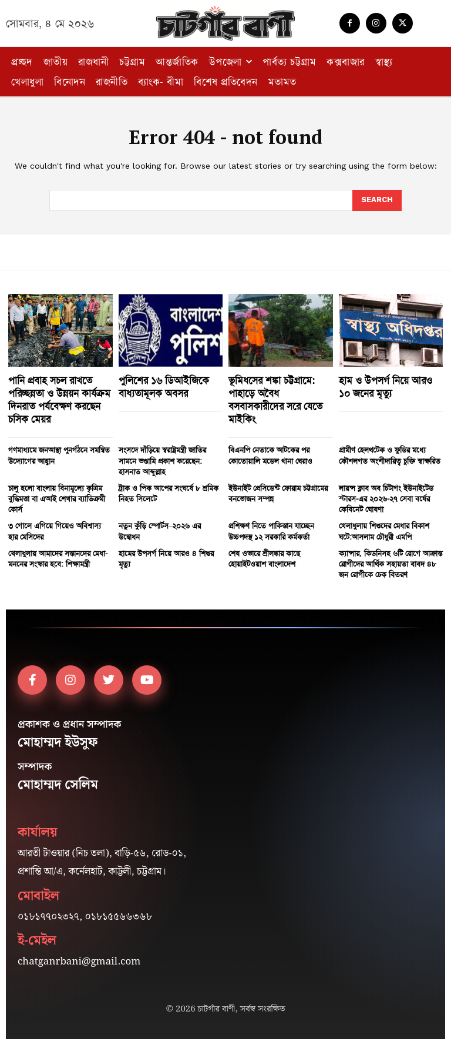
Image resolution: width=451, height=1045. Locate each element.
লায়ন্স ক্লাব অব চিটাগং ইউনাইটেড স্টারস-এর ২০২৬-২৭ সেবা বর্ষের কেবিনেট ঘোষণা (386, 498)
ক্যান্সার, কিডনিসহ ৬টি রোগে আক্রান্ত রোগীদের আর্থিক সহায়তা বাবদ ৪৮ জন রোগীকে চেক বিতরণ (390, 564)
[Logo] (225, 23)
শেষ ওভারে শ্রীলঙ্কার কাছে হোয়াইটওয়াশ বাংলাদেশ (264, 558)
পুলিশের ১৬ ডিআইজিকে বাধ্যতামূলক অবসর (164, 387)
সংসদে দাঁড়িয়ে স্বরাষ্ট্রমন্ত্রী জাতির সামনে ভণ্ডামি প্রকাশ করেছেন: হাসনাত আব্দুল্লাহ (162, 460)
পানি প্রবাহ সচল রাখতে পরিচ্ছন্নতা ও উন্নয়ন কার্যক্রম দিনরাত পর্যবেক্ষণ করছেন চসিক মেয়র (59, 400)
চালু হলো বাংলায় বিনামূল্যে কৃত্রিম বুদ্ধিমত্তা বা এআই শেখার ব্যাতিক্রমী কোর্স (56, 498)
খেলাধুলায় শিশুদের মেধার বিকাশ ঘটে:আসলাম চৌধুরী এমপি (384, 531)
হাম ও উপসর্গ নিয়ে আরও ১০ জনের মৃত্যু (385, 387)
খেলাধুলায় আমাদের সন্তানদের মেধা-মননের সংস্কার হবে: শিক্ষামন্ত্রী (57, 558)
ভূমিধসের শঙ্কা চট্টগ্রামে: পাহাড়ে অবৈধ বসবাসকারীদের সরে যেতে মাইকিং (275, 400)
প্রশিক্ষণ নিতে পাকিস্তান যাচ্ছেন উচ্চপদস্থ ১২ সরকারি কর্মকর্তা (271, 531)
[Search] (377, 200)
